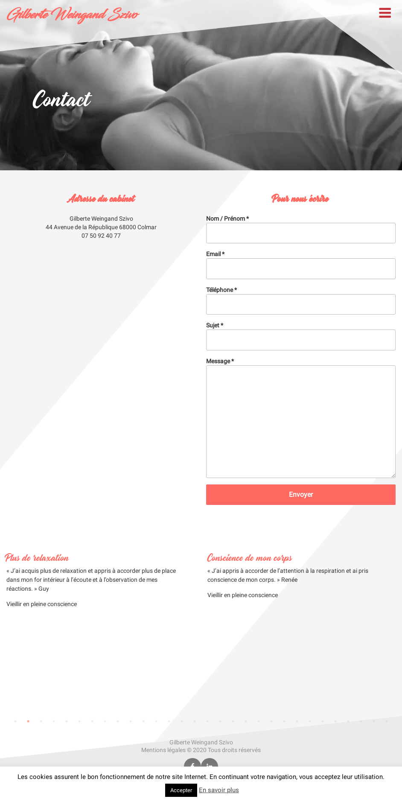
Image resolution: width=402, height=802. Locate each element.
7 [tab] (92, 721)
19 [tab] (246, 721)
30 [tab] (386, 721)
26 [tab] (335, 721)
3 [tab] (41, 721)
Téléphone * (301, 300)
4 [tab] (54, 721)
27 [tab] (348, 721)
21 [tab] (271, 721)
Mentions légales (163, 750)
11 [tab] (143, 721)
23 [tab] (297, 721)
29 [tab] (374, 721)
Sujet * (301, 336)
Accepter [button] (181, 790)
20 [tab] (258, 721)
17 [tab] (220, 721)
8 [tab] (105, 721)
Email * (301, 265)
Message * (301, 418)
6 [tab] (79, 721)
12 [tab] (156, 721)
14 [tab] (182, 721)
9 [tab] (118, 721)
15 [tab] (194, 721)
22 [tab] (284, 721)
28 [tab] (361, 721)
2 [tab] (28, 721)
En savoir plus (219, 790)
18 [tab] (233, 721)
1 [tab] (15, 721)
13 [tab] (169, 721)
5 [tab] (66, 721)
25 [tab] (322, 721)
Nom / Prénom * (301, 229)
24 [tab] (310, 721)
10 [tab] (130, 721)
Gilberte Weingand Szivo (71, 15)
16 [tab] (207, 721)
